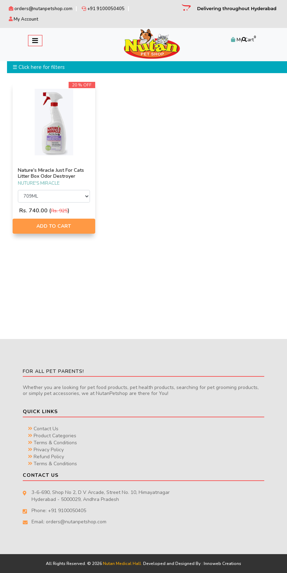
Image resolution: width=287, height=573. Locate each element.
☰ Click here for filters (39, 67)
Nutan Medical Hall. (122, 563)
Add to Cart (53, 226)
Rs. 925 (59, 210)
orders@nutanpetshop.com (40, 9)
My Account (23, 19)
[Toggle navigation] (35, 40)
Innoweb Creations (222, 563)
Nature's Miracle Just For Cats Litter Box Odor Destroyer (51, 173)
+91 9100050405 (103, 9)
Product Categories (52, 435)
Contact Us (43, 428)
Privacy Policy (46, 449)
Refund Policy (46, 456)
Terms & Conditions (52, 442)
